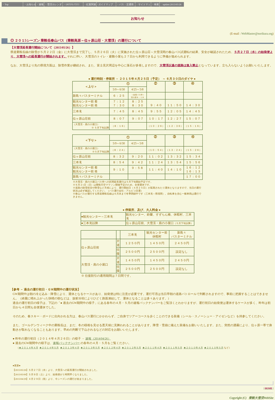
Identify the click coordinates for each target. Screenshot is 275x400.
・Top (5, 4)
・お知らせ (30, 4)
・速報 (40, 4)
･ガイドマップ (105, 4)
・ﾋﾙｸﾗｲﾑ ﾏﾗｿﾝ (71, 4)
